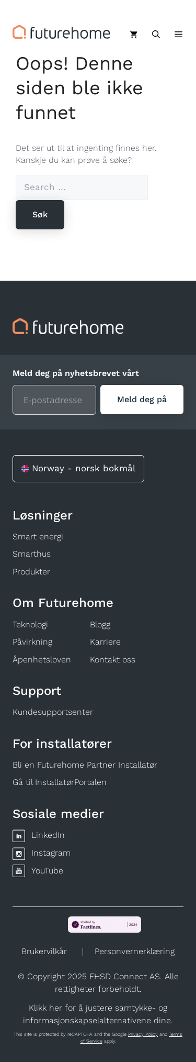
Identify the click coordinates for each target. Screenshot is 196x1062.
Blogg (100, 624)
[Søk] (40, 214)
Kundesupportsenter (53, 712)
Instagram (51, 853)
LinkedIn (48, 835)
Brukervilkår (44, 951)
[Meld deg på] (141, 399)
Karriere (105, 642)
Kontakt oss (112, 660)
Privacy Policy (143, 1034)
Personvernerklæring (135, 951)
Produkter (31, 572)
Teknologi (30, 624)
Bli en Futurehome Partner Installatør (85, 765)
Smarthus (32, 554)
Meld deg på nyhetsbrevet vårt (76, 373)
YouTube (47, 871)
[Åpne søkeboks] (156, 34)
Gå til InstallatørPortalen (60, 782)
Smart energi (38, 536)
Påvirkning (32, 642)
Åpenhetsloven (42, 660)
